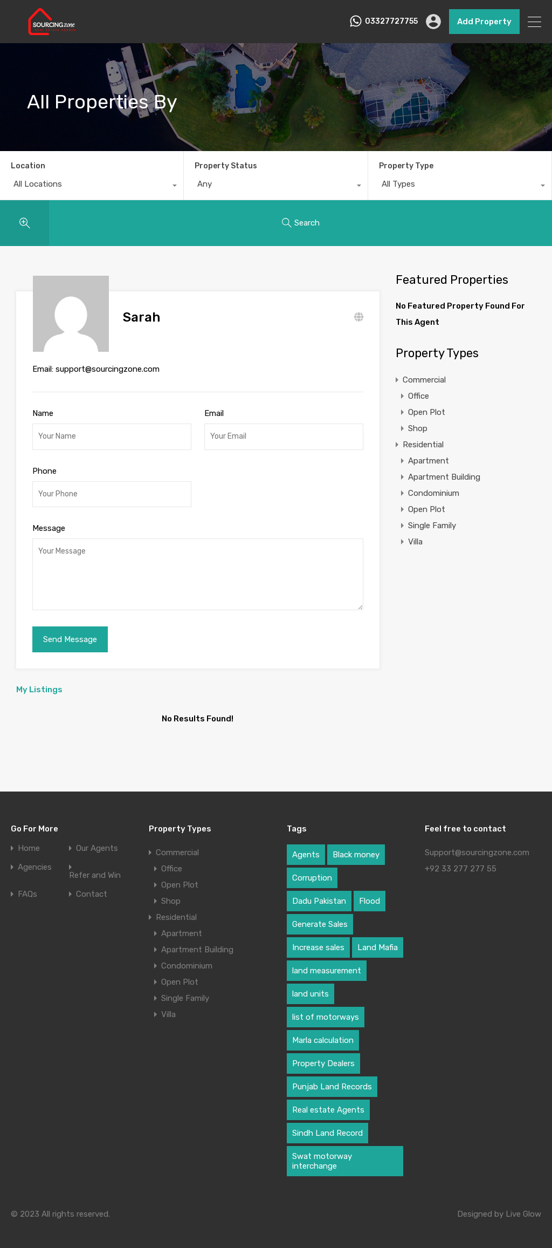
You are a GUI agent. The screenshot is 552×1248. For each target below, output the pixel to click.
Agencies (35, 861)
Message (48, 522)
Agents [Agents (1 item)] (306, 848)
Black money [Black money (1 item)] (356, 848)
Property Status (226, 166)
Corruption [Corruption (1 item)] (312, 871)
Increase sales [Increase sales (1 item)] (318, 941)
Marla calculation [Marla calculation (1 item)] (323, 1034)
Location (28, 166)
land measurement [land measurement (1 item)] (326, 964)
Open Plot (426, 412)
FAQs (27, 888)
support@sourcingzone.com (108, 362)
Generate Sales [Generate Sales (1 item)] (320, 918)
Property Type (406, 166)
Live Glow (523, 1207)
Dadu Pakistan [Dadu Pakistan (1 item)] (319, 894)
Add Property (484, 21)
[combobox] (91, 187)
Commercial (424, 380)
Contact (91, 888)
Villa (415, 542)
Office (418, 396)
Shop (417, 428)
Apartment (428, 461)
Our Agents (97, 842)
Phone (44, 464)
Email (214, 407)
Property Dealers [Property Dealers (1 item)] (323, 1057)
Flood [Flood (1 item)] (369, 894)
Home (29, 842)
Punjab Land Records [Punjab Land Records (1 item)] (332, 1080)
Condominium (433, 493)
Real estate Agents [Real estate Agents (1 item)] (328, 1103)
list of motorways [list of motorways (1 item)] (325, 1010)
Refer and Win (95, 869)
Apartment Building (444, 477)
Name (42, 407)
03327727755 (391, 21)
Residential (423, 444)
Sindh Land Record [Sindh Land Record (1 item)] (327, 1126)
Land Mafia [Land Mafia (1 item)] (377, 941)
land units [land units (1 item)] (310, 987)
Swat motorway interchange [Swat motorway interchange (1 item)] (322, 1154)
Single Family (432, 525)
